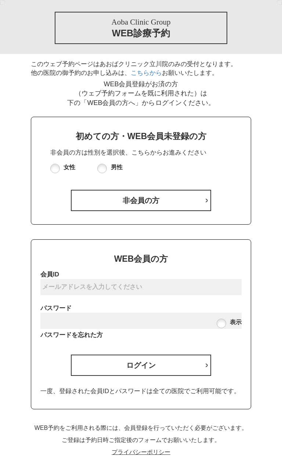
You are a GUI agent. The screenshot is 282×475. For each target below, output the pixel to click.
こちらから (146, 72)
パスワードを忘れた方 (71, 334)
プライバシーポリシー (141, 452)
